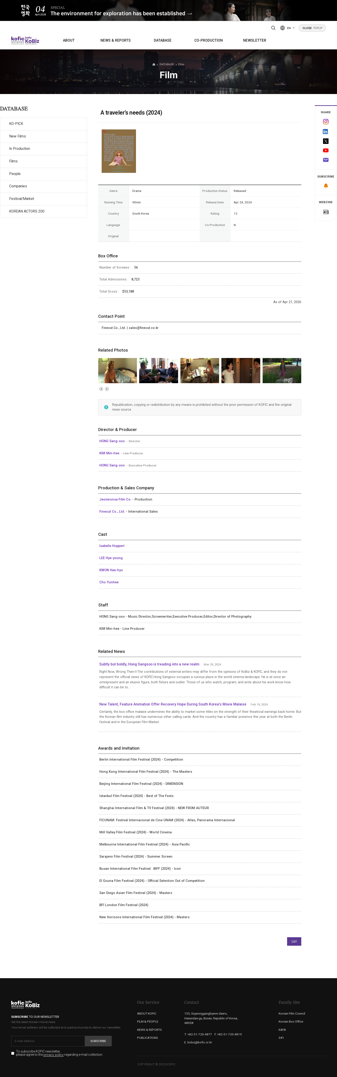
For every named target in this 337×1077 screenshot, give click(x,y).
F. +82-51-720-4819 (228, 1034)
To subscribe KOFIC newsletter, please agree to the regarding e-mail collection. (59, 1053)
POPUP (312, 28)
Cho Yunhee (109, 582)
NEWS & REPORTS (116, 40)
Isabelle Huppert (112, 546)
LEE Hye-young (111, 558)
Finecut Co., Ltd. (112, 511)
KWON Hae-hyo (111, 570)
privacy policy (53, 1055)
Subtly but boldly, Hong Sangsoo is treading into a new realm (149, 664)
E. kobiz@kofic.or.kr (198, 1042)
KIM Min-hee (109, 453)
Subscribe (98, 1041)
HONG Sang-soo (112, 441)
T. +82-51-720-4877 (198, 1034)
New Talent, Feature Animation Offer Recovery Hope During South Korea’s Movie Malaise (172, 704)
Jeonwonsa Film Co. (115, 499)
